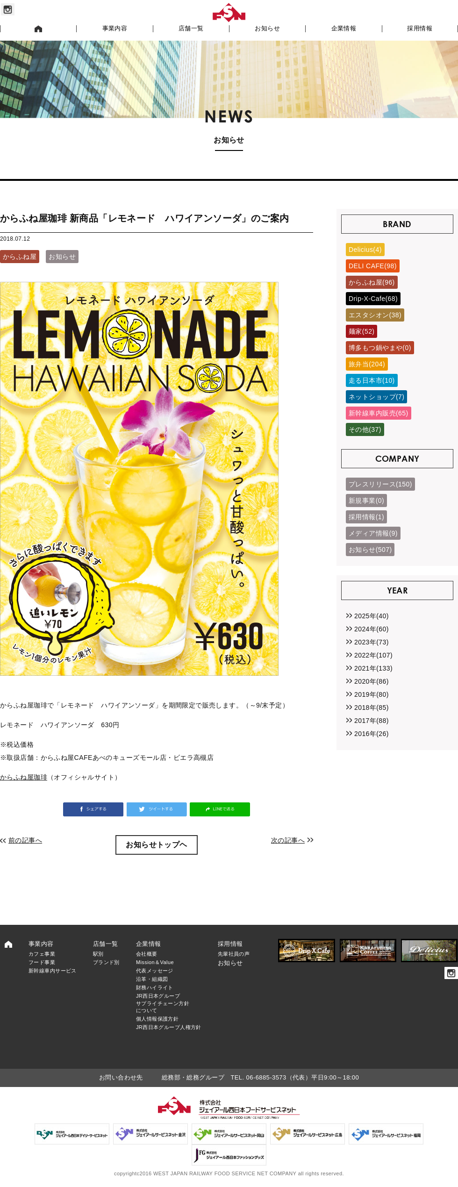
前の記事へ (25, 840)
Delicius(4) (365, 249)
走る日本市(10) (372, 380)
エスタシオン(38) (375, 315)
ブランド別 (106, 962)
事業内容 (115, 28)
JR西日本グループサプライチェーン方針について (162, 1003)
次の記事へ (288, 840)
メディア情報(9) (373, 533)
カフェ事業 (42, 954)
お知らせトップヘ (156, 845)
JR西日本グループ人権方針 (168, 1027)
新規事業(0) (366, 500)
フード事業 (42, 962)
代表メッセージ (154, 970)
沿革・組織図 (152, 979)
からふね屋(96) (372, 282)
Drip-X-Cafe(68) (373, 298)
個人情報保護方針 (157, 1019)
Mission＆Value (155, 962)
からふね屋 (19, 256)
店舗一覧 (191, 28)
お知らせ (267, 28)
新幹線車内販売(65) (378, 413)
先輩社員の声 (234, 954)
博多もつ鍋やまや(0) (380, 347)
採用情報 (419, 28)
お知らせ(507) (370, 549)
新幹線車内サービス (53, 970)
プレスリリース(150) (380, 484)
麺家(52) (361, 331)
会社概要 (146, 954)
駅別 (98, 954)
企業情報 (344, 28)
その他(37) (365, 429)
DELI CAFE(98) (373, 266)
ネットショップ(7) (376, 396)
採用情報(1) (366, 517)
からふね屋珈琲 (23, 777)
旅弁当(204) (367, 364)
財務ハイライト (154, 987)
